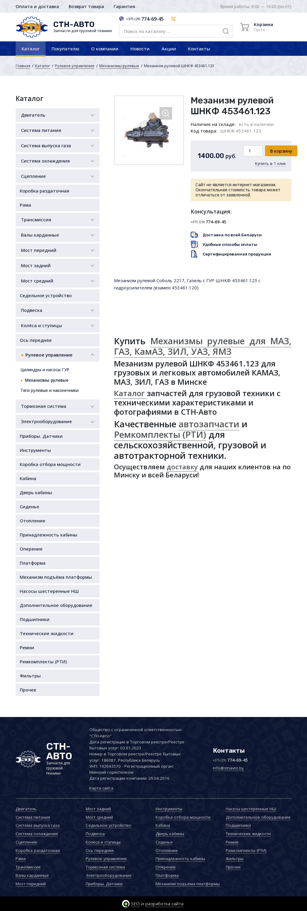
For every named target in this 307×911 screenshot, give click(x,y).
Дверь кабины (36, 492)
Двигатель (33, 115)
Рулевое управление (74, 65)
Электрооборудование (46, 421)
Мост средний (37, 281)
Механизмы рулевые (119, 65)
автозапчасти (209, 424)
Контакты (199, 49)
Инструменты (35, 450)
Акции (169, 49)
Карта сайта (101, 788)
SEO (135, 904)
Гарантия (124, 6)
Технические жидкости (46, 633)
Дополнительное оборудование (56, 605)
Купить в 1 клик (270, 163)
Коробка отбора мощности (50, 464)
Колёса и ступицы (41, 325)
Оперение (31, 549)
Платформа (33, 563)
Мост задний (36, 265)
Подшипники (34, 619)
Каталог (31, 49)
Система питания (41, 130)
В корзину (281, 151)
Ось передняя (36, 340)
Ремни (27, 647)
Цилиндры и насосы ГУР (44, 369)
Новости (140, 49)
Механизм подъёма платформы (56, 577)
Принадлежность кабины (48, 535)
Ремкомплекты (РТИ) (43, 662)
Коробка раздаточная (44, 191)
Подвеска (31, 310)
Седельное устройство (46, 295)
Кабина (28, 478)
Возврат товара (86, 6)
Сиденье (29, 506)
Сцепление (33, 176)
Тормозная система (43, 406)
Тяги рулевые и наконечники (49, 390)
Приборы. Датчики (41, 436)
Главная (23, 65)
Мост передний (38, 250)
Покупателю (65, 49)
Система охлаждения (45, 161)
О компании (104, 49)
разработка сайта (164, 904)
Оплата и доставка (37, 6)
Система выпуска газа (46, 145)
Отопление (32, 521)
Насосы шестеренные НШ (49, 591)
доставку (182, 466)
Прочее (28, 690)
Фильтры (30, 676)
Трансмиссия (36, 220)
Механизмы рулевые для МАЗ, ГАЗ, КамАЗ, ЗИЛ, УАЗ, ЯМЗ (202, 346)
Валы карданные (40, 235)
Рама (25, 205)
